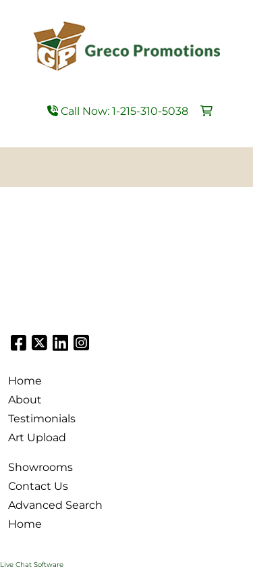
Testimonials (42, 418)
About (25, 399)
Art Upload (37, 437)
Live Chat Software (31, 564)
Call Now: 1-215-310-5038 (117, 111)
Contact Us (38, 486)
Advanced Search (55, 505)
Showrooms (40, 467)
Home (25, 380)
